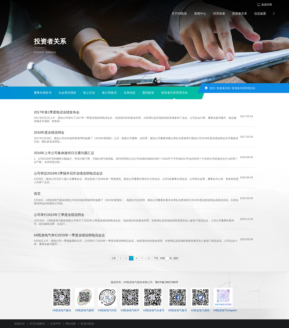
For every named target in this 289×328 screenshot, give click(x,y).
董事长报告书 (43, 92)
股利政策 (148, 92)
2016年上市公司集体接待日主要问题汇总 (64, 153)
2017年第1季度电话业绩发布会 (56, 112)
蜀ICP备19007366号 (166, 282)
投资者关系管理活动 (243, 88)
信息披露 (260, 13)
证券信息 (129, 92)
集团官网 (264, 4)
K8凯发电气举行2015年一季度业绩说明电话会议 (69, 235)
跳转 (176, 258)
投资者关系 (239, 13)
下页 (156, 258)
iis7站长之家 (48, 194)
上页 (113, 258)
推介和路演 (109, 92)
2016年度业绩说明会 (49, 132)
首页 (212, 88)
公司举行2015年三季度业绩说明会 (59, 215)
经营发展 (219, 13)
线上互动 (89, 92)
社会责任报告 (67, 92)
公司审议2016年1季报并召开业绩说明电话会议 (68, 173)
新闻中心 (200, 13)
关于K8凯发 (179, 13)
